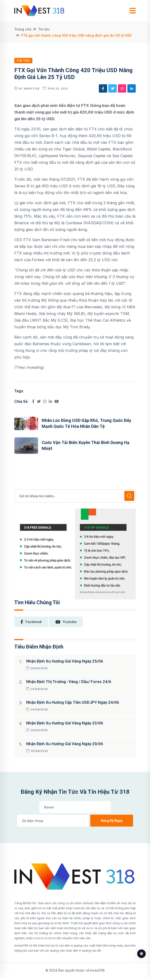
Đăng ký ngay (111, 821)
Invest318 (32, 88)
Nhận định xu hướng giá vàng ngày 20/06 (64, 743)
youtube (66, 622)
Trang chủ (22, 29)
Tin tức (44, 29)
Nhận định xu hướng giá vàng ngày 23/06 (64, 723)
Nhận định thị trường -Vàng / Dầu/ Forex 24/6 (68, 681)
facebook (31, 622)
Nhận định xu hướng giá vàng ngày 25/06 (64, 661)
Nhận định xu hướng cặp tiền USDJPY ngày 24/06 (72, 702)
